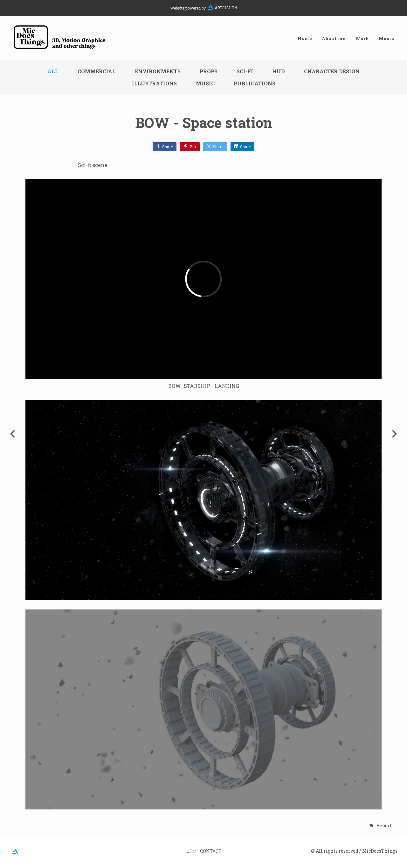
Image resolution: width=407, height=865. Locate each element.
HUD (278, 71)
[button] (380, 825)
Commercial (97, 71)
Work (362, 38)
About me (334, 38)
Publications (254, 83)
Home (305, 38)
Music (386, 38)
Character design (332, 71)
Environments (158, 71)
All (53, 71)
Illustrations (154, 83)
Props (208, 71)
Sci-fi (245, 71)
